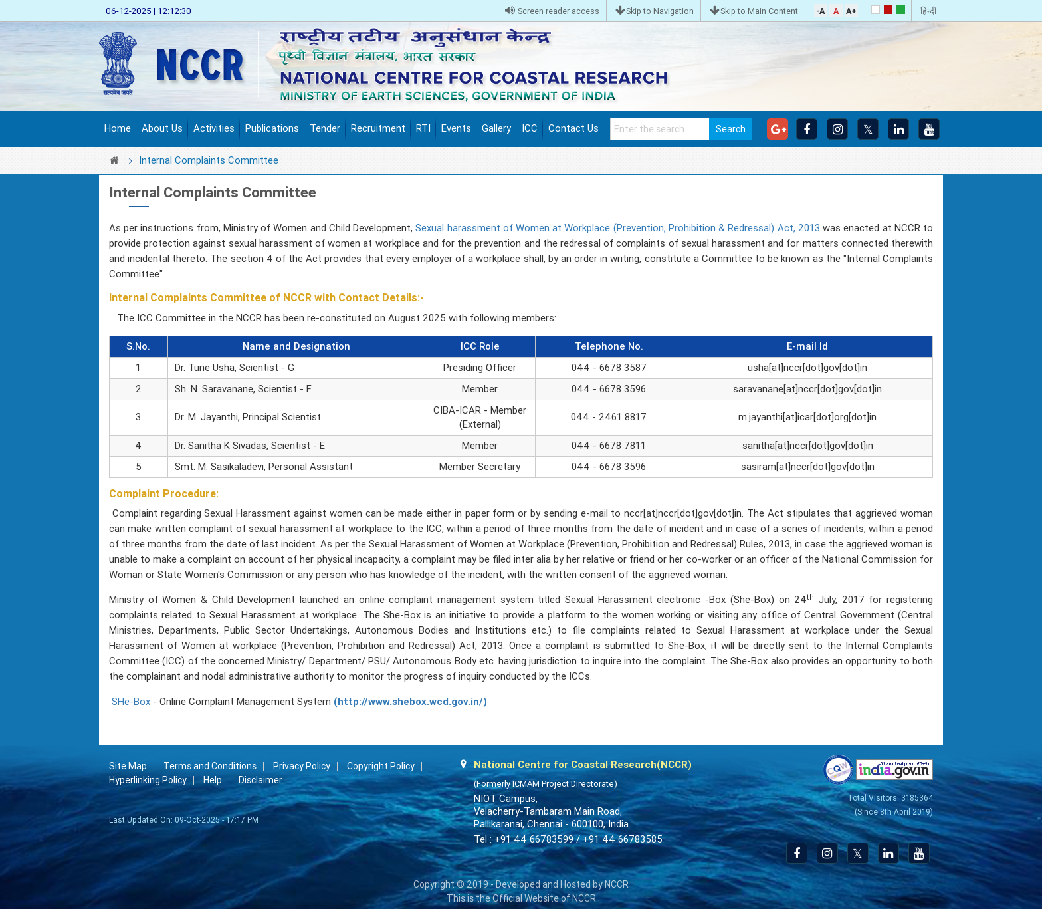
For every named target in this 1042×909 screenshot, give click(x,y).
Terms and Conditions (210, 766)
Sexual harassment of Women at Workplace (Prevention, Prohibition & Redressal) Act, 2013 (617, 228)
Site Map (128, 766)
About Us (162, 128)
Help (212, 780)
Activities (214, 128)
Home (117, 128)
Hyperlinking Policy (148, 780)
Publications (272, 128)
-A (820, 11)
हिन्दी (928, 11)
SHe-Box (132, 702)
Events (456, 128)
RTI (423, 128)
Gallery (496, 128)
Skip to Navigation (654, 11)
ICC (530, 128)
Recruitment (378, 128)
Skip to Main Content (754, 11)
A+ (851, 11)
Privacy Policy (301, 766)
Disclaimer (260, 780)
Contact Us (573, 128)
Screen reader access (552, 11)
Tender (325, 128)
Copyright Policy (381, 766)
